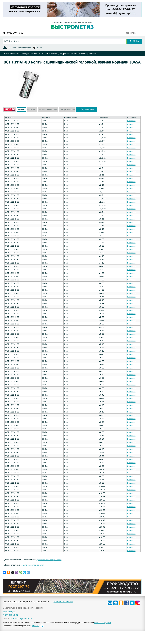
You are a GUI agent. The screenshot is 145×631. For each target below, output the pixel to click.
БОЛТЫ (33, 53)
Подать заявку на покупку (32, 565)
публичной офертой (102, 623)
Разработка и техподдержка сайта (21, 626)
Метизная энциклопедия (19, 53)
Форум (39, 47)
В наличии (131, 121)
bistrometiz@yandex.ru (21, 618)
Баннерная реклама (63, 601)
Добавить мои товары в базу (49, 559)
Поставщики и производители (19, 47)
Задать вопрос (9, 611)
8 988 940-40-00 (15, 33)
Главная (6, 53)
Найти (136, 41)
